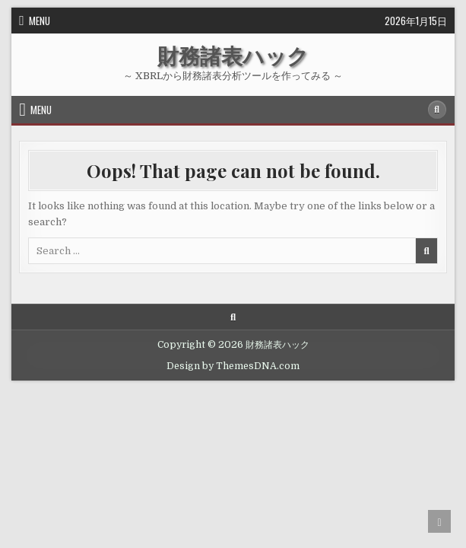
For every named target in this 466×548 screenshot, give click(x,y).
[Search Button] (437, 109)
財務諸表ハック (233, 55)
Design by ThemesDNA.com (233, 366)
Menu (39, 20)
